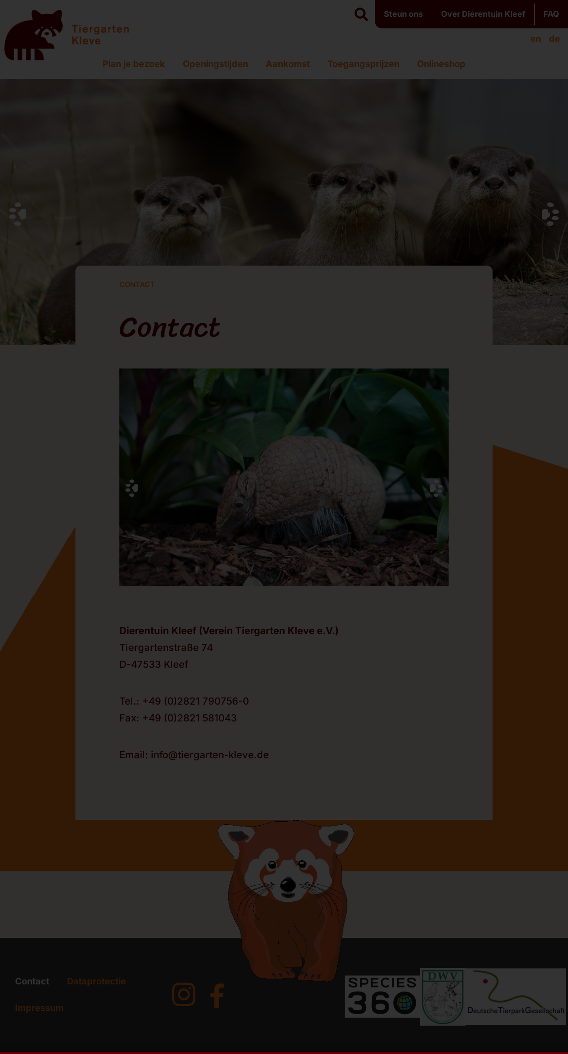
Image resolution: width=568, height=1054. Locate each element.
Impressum (39, 1008)
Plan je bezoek (134, 64)
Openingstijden (215, 64)
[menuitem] (536, 38)
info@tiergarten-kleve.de (210, 754)
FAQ (551, 14)
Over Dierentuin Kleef (483, 14)
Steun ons (403, 14)
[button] (361, 14)
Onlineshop (441, 64)
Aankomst (288, 64)
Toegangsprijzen (363, 64)
